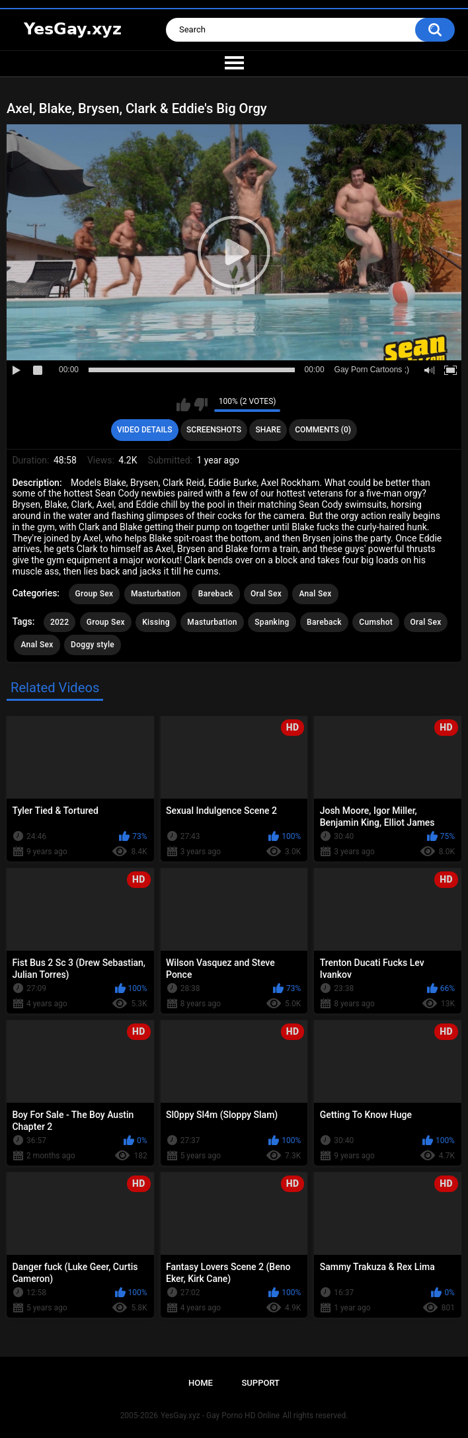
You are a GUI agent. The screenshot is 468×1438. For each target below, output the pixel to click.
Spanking (271, 622)
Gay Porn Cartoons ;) (371, 369)
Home (200, 1383)
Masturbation (155, 593)
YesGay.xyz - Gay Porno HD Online (220, 1415)
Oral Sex (266, 593)
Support (260, 1383)
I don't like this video (201, 404)
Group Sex (94, 593)
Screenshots (213, 429)
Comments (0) (323, 429)
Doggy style (92, 644)
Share (268, 429)
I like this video (183, 404)
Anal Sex (315, 593)
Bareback (215, 593)
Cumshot (376, 622)
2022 (59, 622)
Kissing (156, 622)
